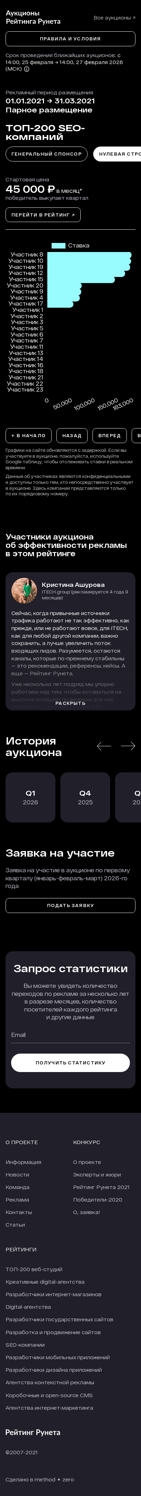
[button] (104, 746)
